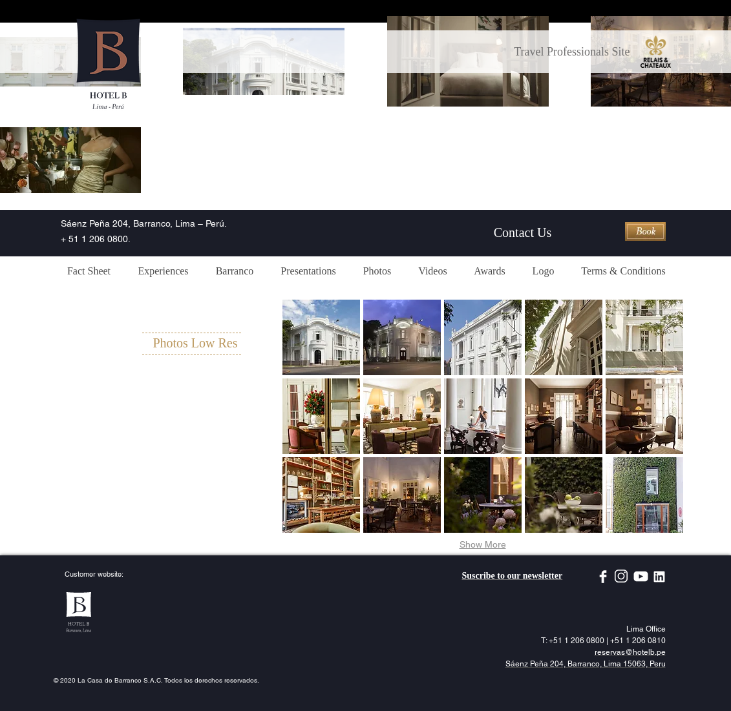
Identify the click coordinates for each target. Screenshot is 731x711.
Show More (483, 544)
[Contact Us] (523, 232)
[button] (321, 337)
